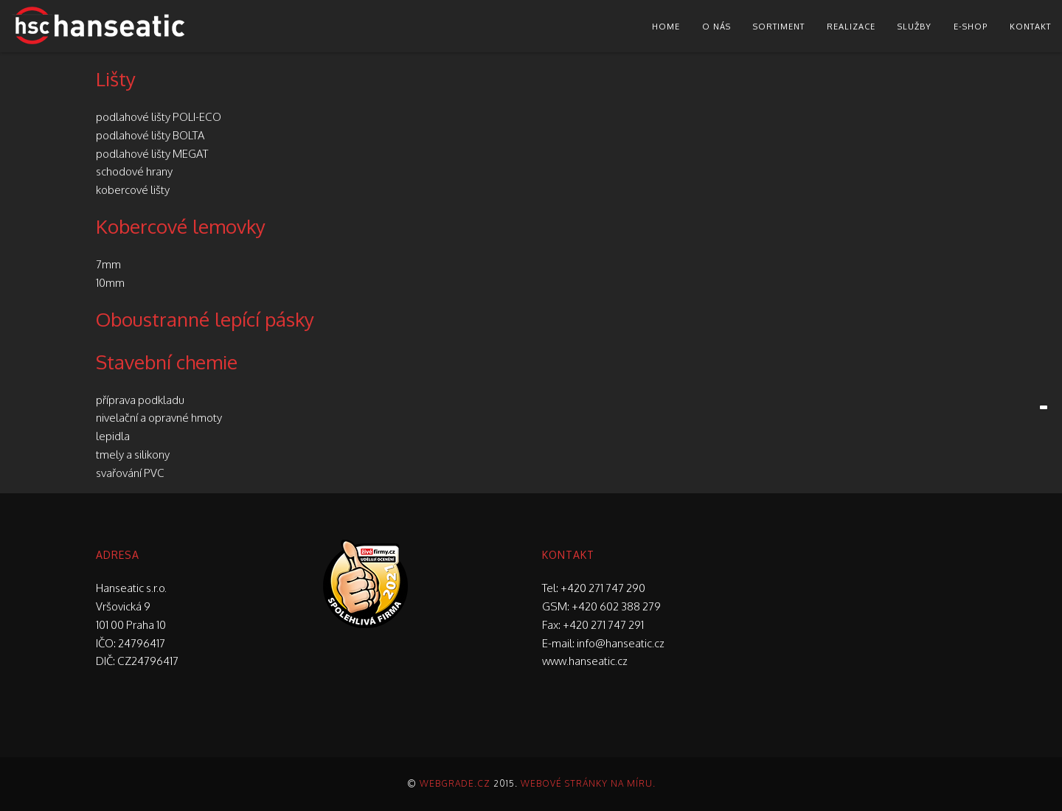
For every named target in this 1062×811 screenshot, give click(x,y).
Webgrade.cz (455, 783)
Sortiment (779, 26)
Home (666, 26)
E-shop (971, 26)
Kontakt (1030, 26)
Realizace (851, 26)
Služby (914, 26)
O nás (716, 26)
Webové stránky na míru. (588, 783)
